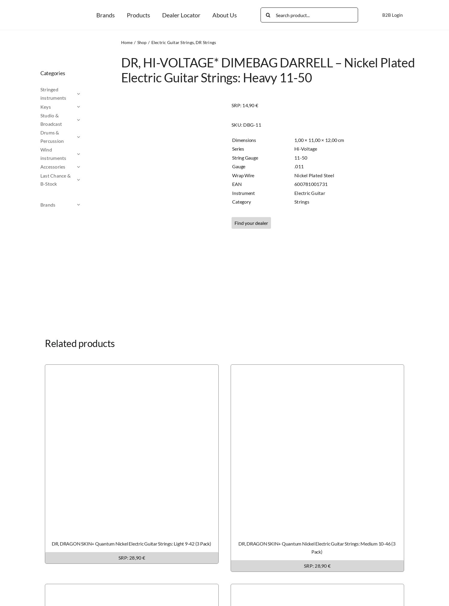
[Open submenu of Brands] (89, 205)
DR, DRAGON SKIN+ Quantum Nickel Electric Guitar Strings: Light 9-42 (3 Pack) (131, 543)
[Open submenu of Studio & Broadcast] (89, 119)
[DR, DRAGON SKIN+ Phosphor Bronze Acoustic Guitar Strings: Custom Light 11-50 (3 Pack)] (131, 588)
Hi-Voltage (305, 149)
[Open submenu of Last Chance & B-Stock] (89, 180)
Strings (301, 201)
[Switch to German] (418, 15)
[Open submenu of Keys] (89, 107)
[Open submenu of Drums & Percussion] (89, 136)
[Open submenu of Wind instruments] (89, 154)
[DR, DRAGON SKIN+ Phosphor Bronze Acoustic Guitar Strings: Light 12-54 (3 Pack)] (317, 588)
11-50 (300, 157)
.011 (299, 166)
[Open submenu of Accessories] (89, 167)
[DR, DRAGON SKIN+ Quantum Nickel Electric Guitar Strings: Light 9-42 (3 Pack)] (131, 369)
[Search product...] (309, 14)
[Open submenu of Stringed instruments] (89, 93)
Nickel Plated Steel (314, 175)
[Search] (268, 14)
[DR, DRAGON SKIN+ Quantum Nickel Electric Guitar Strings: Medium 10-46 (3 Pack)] (317, 369)
